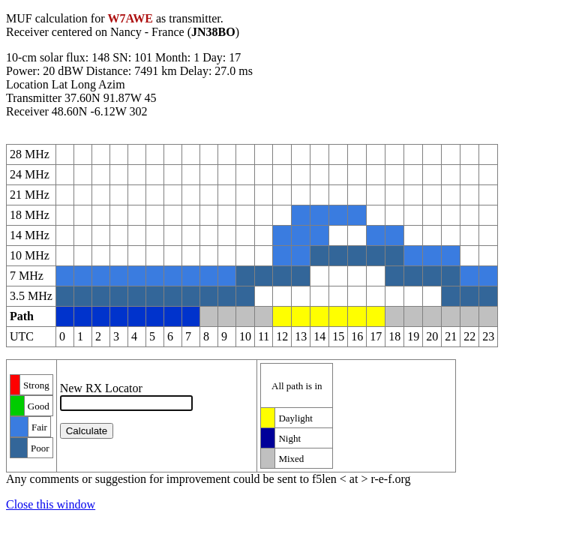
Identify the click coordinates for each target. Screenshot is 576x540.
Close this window (50, 504)
